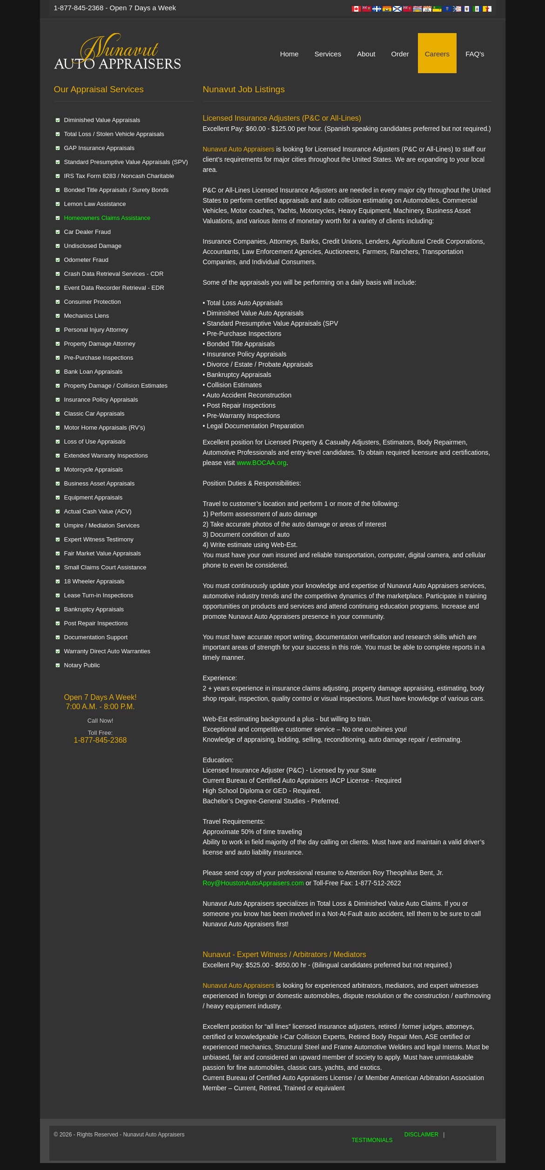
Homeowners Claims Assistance (107, 217)
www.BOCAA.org (260, 462)
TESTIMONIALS (372, 1140)
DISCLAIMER (421, 1134)
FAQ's (474, 54)
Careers (437, 54)
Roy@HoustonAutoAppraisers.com (253, 883)
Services (328, 54)
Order (400, 54)
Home (289, 54)
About (366, 54)
